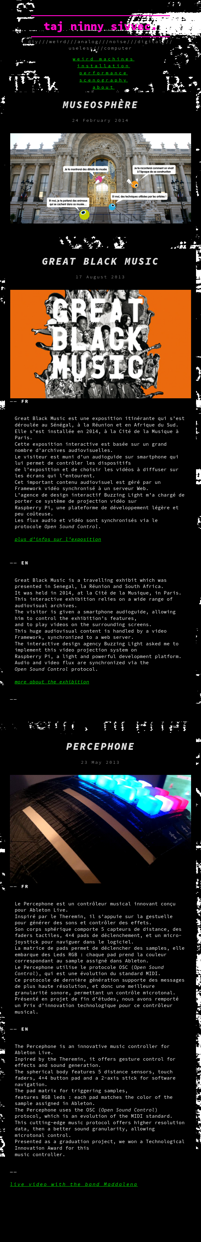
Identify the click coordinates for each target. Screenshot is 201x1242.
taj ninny (73, 26)
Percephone (100, 746)
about (103, 87)
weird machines (104, 59)
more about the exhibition (52, 682)
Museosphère (100, 105)
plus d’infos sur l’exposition (58, 539)
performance (103, 73)
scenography (103, 80)
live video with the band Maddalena (74, 1184)
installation (103, 66)
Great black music (100, 261)
